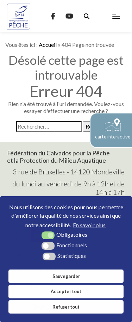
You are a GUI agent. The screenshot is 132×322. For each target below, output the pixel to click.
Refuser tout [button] (66, 307)
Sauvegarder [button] (66, 276)
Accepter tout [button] (66, 291)
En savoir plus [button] (89, 225)
